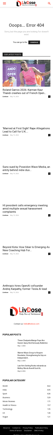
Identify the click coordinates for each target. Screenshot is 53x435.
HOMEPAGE (34, 42)
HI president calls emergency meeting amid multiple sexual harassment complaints (25, 208)
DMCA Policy (38, 430)
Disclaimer (28, 430)
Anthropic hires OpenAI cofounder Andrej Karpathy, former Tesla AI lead (25, 287)
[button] (49, 3)
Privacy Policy (28, 428)
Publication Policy (41, 428)
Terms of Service (16, 430)
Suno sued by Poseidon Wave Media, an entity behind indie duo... (26, 168)
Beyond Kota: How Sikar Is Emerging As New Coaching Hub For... (26, 249)
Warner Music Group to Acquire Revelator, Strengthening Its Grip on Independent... (32, 355)
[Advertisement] (26, 11)
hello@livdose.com (31, 324)
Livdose (5, 96)
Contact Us (16, 428)
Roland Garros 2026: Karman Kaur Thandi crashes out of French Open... (24, 91)
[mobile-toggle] (4, 3)
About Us (6, 428)
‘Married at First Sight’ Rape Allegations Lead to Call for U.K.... (26, 130)
